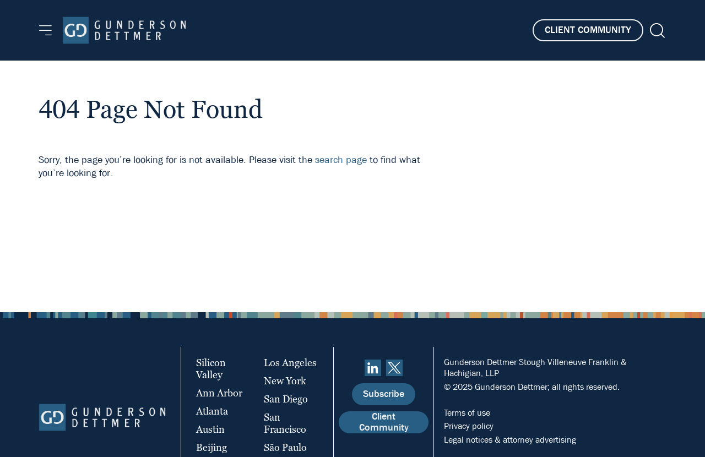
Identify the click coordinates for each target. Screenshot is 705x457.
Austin (210, 429)
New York (285, 381)
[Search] (656, 30)
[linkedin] (373, 368)
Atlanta (212, 411)
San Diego (286, 399)
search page (341, 160)
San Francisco (285, 423)
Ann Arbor (219, 393)
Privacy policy (469, 426)
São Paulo (285, 447)
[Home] (124, 30)
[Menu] (45, 30)
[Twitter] (394, 368)
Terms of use (467, 412)
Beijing (211, 447)
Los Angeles (290, 362)
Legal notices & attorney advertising (510, 439)
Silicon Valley (211, 368)
